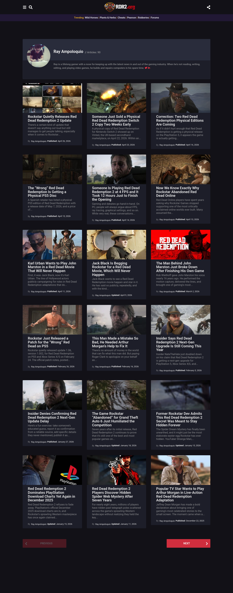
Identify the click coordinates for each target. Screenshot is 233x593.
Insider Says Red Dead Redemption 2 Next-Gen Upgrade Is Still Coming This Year (178, 344)
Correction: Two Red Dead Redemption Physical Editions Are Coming (180, 120)
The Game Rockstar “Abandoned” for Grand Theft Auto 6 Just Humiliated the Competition (115, 419)
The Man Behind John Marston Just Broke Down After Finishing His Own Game (180, 267)
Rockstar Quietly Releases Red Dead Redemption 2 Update (52, 119)
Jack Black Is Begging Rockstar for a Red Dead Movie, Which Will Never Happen (111, 269)
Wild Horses (91, 17)
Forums (155, 17)
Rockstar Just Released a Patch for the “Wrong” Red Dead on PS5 (49, 342)
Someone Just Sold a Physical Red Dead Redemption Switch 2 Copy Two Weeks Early (116, 120)
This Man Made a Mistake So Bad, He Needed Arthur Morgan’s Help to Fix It (115, 342)
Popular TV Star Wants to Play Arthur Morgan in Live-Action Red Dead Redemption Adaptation (180, 494)
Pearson (131, 17)
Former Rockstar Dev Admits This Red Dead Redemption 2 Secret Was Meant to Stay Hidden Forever (179, 419)
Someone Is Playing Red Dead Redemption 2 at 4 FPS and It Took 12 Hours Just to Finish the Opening (116, 193)
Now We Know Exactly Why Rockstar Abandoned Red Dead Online (177, 192)
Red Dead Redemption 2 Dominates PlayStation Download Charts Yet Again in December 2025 (51, 494)
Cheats (121, 17)
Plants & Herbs (108, 17)
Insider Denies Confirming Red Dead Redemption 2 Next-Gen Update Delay (52, 417)
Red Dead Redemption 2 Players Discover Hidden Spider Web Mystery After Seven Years (112, 494)
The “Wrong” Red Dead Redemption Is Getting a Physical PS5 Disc (47, 192)
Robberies (143, 17)
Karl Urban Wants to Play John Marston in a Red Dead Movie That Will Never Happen (52, 267)
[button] (24, 7)
